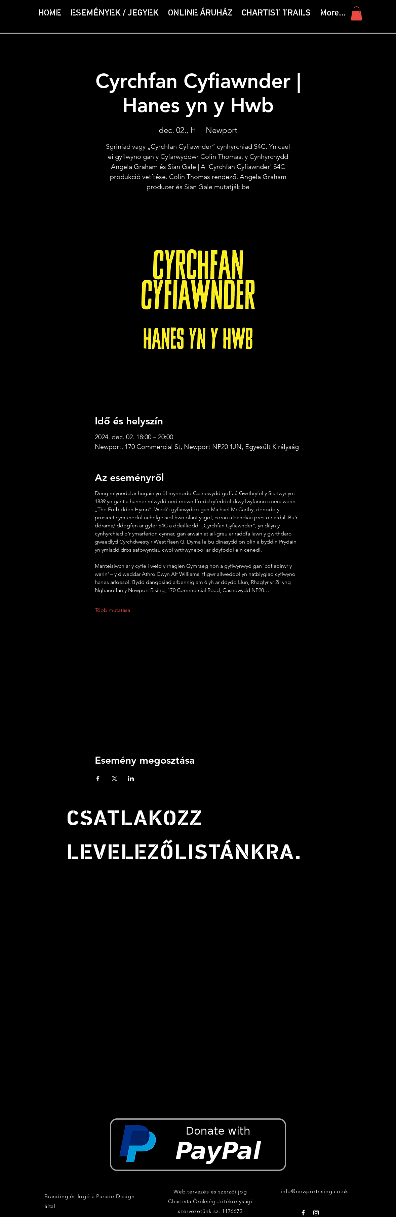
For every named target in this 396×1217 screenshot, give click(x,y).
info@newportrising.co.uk (314, 1191)
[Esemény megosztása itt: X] (114, 778)
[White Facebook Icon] (303, 1212)
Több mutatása (112, 610)
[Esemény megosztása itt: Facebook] (98, 778)
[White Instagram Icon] (316, 1212)
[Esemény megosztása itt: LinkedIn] (131, 778)
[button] (276, 13)
